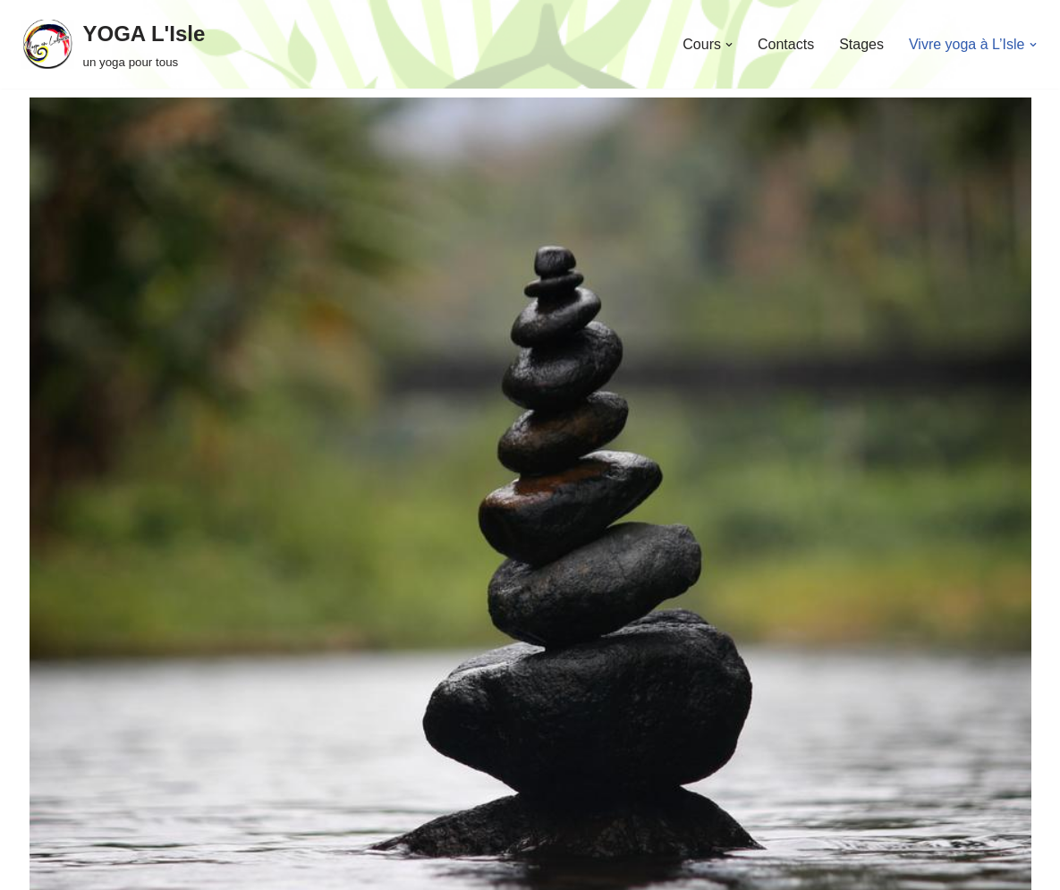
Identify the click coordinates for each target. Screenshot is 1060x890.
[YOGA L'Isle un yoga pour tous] (113, 44)
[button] (729, 44)
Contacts (786, 44)
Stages (861, 44)
